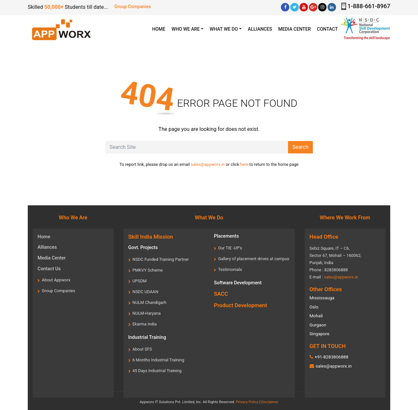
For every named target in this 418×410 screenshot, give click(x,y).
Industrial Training (147, 337)
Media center (294, 29)
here (244, 164)
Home (44, 237)
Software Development (238, 283)
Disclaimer (270, 402)
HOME (160, 28)
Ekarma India (145, 324)
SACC (221, 294)
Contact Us (49, 269)
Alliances (260, 29)
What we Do (224, 29)
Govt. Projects (143, 247)
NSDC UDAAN (145, 291)
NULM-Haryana (147, 313)
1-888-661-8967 (368, 6)
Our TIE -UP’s (230, 247)
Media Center (52, 258)
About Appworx (56, 279)
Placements (226, 236)
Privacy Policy (247, 402)
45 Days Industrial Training (157, 370)
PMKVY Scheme (148, 270)
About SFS (142, 349)
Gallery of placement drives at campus (253, 258)
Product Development (240, 305)
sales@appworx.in (208, 164)
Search (300, 147)
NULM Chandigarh (150, 302)
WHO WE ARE (185, 29)
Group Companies (132, 6)
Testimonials (230, 269)
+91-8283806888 (331, 356)
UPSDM (140, 280)
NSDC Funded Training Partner (161, 259)
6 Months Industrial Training (159, 359)
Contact (327, 29)
